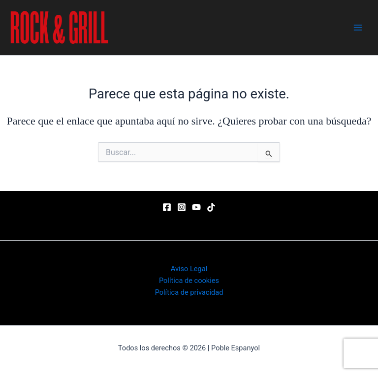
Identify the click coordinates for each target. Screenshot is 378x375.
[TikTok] (211, 207)
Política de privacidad (189, 292)
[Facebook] (166, 207)
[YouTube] (196, 207)
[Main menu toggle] (357, 27)
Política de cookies (189, 280)
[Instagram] (181, 207)
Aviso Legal (189, 268)
